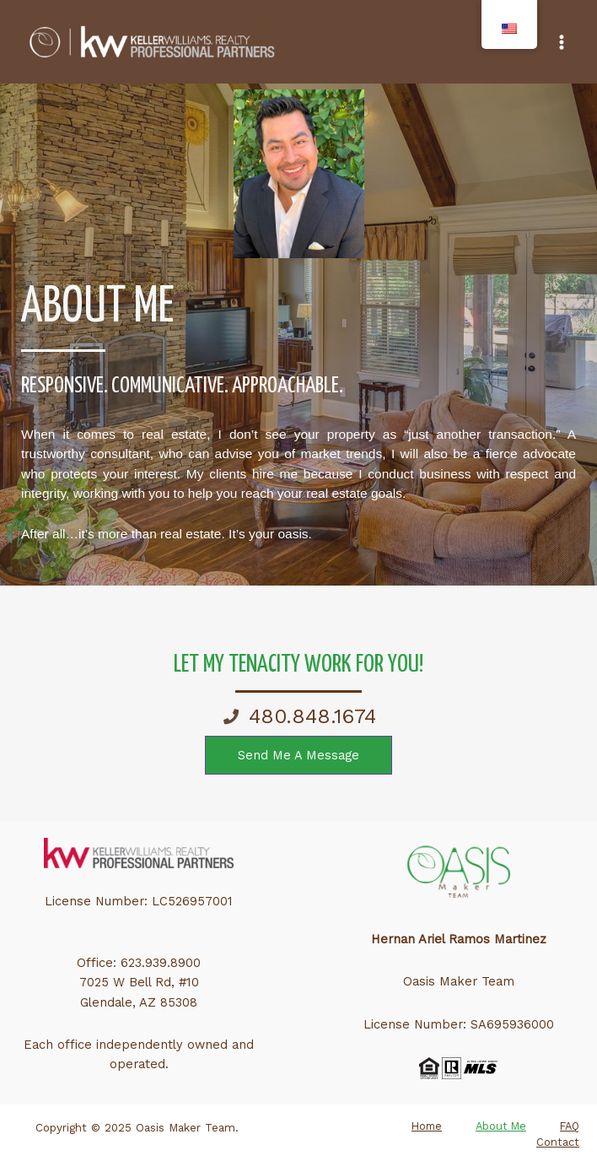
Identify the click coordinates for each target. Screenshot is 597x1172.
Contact (557, 1142)
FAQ (569, 1126)
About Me (501, 1126)
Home (426, 1126)
